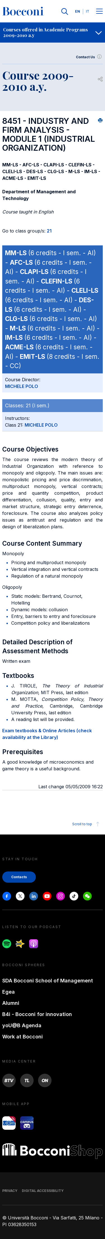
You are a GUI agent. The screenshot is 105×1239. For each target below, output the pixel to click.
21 (49, 231)
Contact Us (89, 57)
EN (77, 11)
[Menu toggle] (99, 12)
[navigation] (52, 32)
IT (87, 11)
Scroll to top (86, 824)
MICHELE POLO (21, 386)
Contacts (19, 877)
